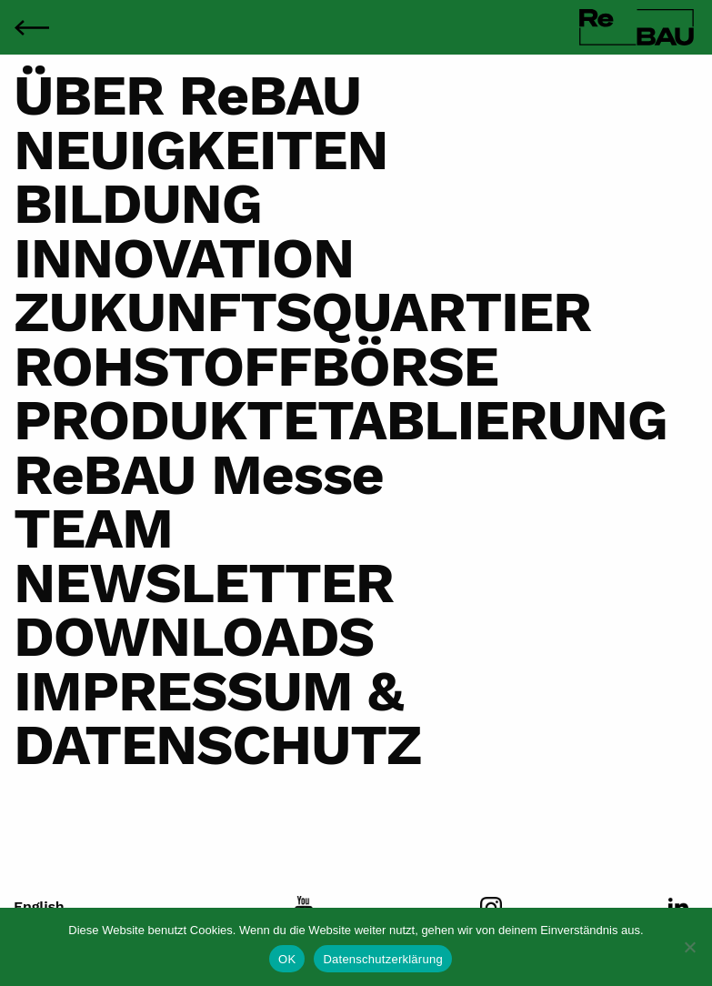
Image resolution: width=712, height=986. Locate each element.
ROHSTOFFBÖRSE (256, 366)
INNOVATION (184, 258)
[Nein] (689, 947)
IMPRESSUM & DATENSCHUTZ (217, 718)
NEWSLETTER (204, 583)
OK (287, 959)
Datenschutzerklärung (382, 959)
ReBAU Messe (199, 475)
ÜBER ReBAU (187, 95)
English (39, 907)
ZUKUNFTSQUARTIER (302, 312)
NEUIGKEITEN (200, 150)
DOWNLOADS (194, 636)
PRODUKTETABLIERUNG (340, 420)
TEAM (93, 528)
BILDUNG (138, 203)
